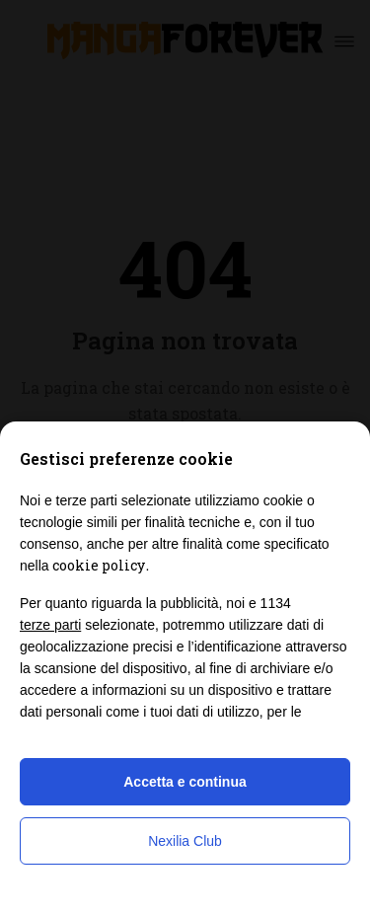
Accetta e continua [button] (184, 782)
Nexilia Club (185, 841)
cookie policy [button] (98, 565)
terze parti (50, 625)
